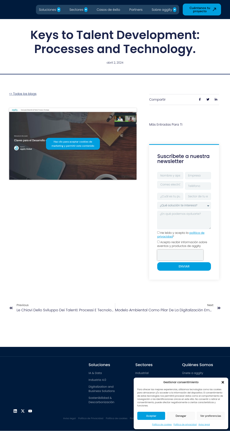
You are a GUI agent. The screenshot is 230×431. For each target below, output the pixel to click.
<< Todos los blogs (22, 94)
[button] (223, 382)
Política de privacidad (185, 424)
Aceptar (151, 416)
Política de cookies (162, 424)
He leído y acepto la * (180, 235)
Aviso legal (204, 424)
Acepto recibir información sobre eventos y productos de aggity (182, 244)
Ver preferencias (210, 416)
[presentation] (180, 255)
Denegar (181, 416)
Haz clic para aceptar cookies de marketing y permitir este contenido (73, 143)
